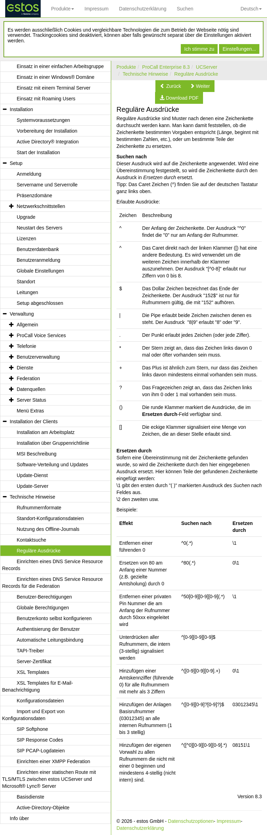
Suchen (185, 8)
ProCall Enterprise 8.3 (166, 67)
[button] (170, 86)
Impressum (96, 8)
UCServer (206, 67)
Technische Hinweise (145, 74)
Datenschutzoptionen (191, 821)
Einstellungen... (239, 49)
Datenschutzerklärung (142, 8)
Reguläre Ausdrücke (196, 74)
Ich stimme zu (199, 49)
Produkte (62, 8)
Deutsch (251, 8)
